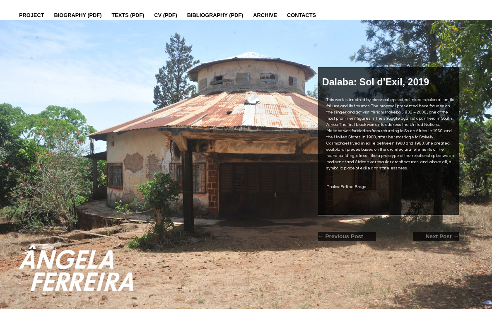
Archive (265, 15)
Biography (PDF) (77, 15)
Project (31, 15)
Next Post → (442, 236)
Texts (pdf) (127, 15)
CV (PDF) (165, 15)
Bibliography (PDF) (215, 15)
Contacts (301, 15)
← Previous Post (340, 236)
